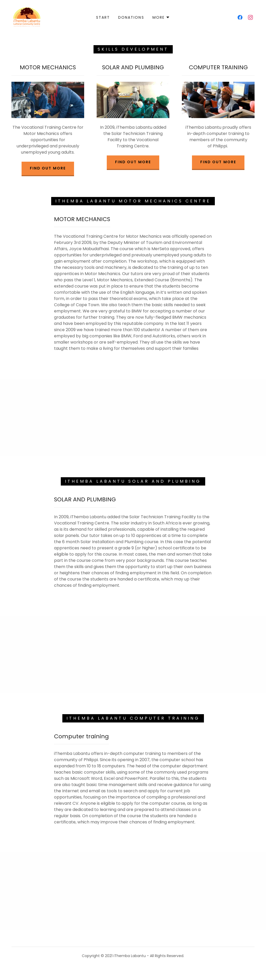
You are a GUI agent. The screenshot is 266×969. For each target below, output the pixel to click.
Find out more (47, 168)
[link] (26, 17)
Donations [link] (131, 17)
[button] (161, 17)
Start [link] (103, 17)
